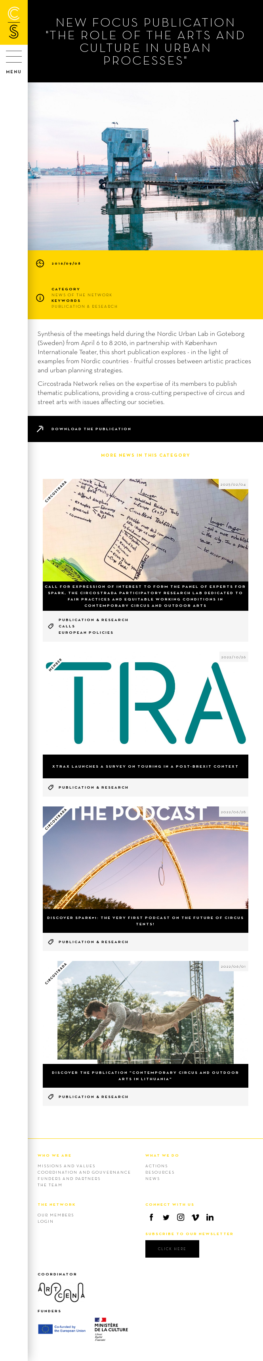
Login (46, 1221)
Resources (160, 1172)
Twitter (166, 1217)
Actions (156, 1165)
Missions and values (66, 1165)
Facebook (151, 1217)
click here (172, 1249)
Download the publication (91, 428)
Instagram (181, 1217)
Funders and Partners (69, 1178)
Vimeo (195, 1217)
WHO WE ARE (55, 1155)
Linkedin (210, 1217)
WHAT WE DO (162, 1155)
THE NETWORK (57, 1204)
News (152, 1178)
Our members (56, 1214)
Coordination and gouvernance (84, 1172)
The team (50, 1184)
